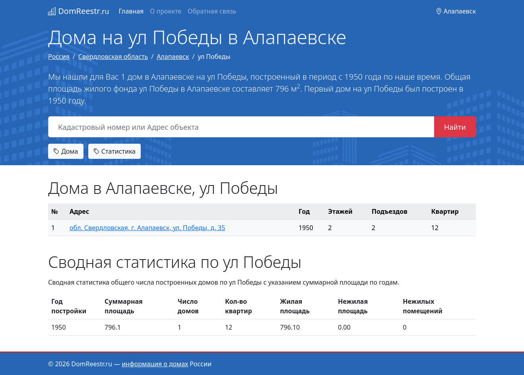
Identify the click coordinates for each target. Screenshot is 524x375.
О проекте (165, 11)
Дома (65, 151)
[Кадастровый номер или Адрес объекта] (241, 127)
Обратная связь (212, 11)
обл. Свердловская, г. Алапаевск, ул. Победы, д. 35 (147, 227)
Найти (455, 127)
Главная (131, 11)
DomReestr (78, 11)
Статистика (114, 151)
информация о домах (155, 363)
